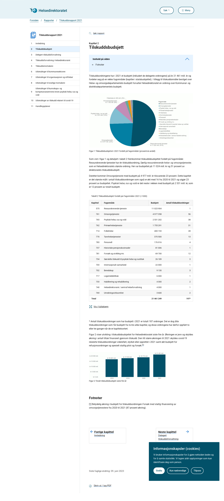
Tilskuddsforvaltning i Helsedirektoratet (50, 60)
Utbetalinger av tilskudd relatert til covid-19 (52, 100)
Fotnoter (98, 64)
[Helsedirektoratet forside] (50, 10)
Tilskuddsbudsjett (41, 49)
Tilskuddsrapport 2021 (70, 20)
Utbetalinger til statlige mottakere (48, 82)
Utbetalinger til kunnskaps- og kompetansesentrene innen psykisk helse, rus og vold (54, 91)
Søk (165, 10)
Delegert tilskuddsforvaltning (46, 54)
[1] (143, 345)
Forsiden (34, 20)
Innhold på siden (141, 59)
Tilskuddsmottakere (42, 66)
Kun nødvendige (178, 470)
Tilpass (197, 470)
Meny (187, 10)
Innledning (38, 43)
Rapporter (49, 20)
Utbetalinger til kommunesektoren (48, 71)
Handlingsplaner (40, 106)
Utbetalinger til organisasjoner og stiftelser (52, 77)
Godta (159, 470)
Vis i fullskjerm (98, 306)
